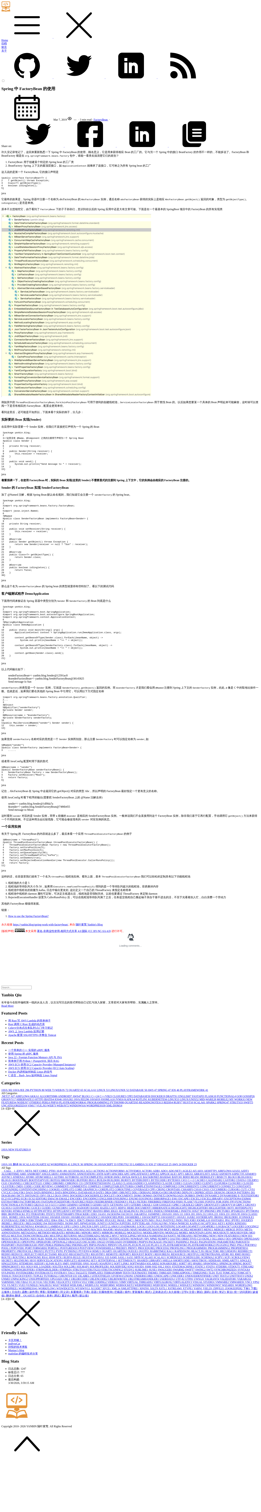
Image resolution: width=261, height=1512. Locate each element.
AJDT (245, 1224)
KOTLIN (142, 1152)
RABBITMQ (158, 1304)
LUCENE (50, 1282)
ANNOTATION (86, 1227)
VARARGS (244, 1332)
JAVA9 (66, 1270)
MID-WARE (208, 1152)
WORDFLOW (243, 1338)
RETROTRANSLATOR (215, 1307)
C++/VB (106, 1149)
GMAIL (147, 1258)
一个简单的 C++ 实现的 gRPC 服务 (29, 1103)
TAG (71, 1326)
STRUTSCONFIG (112, 1322)
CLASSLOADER (133, 1236)
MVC (116, 1288)
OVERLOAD (114, 1295)
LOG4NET (193, 1279)
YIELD (208, 1341)
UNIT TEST (221, 1329)
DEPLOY (188, 1245)
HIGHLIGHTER (198, 1261)
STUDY (129, 1322)
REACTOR (212, 1304)
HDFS (122, 1261)
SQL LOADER (42, 1319)
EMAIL (64, 1251)
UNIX (249, 1329)
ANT (100, 1227)
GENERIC (85, 1258)
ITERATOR (38, 1267)
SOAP (94, 1316)
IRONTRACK (17, 1267)
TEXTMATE (139, 1326)
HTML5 (28, 1264)
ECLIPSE (14, 1251)
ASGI (215, 1227)
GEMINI (73, 1258)
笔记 (223, 1345)
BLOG (86, 1149)
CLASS (117, 1236)
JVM (119, 1152)
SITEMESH (26, 1316)
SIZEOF (40, 1316)
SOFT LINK (122, 1316)
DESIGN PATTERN (238, 1245)
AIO (200, 1224)
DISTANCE (32, 1248)
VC (32, 1335)
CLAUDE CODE (172, 1236)
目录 (215, 1345)
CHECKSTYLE (33, 1236)
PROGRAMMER (197, 1301)
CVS (251, 1242)
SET (94, 1313)
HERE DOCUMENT (139, 1261)
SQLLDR (70, 1319)
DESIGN (220, 1245)
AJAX (236, 1224)
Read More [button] (7, 1059)
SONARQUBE (169, 1316)
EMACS (53, 1251)
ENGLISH (185, 1149)
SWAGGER (165, 1322)
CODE (29, 1239)
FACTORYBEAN (30, 1254)
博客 (43, 1345)
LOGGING (252, 1279)
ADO (164, 1224)
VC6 (39, 1335)
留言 (4, 47)
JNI (186, 1273)
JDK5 (72, 1273)
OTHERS (35, 1155)
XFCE (106, 1341)
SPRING (164, 1143)
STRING (7, 1322)
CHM (47, 1236)
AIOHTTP (211, 1224)
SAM (114, 1310)
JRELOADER (34, 1276)
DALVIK (20, 1245)
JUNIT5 (113, 1276)
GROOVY (8, 1152)
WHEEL (174, 1338)
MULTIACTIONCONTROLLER (30, 1288)
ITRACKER (82, 1267)
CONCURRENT (210, 1239)
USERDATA (168, 1332)
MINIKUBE (73, 1285)
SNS (86, 1316)
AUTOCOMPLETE (92, 1230)
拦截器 (119, 1345)
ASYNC (6, 1230)
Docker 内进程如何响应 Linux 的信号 (30, 1124)
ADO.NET (175, 1224)
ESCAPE (184, 1251)
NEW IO (246, 1288)
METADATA (29, 1285)
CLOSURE (235, 1236)
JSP (76, 1276)
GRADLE (188, 1258)
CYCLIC (7, 1245)
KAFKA (130, 1152)
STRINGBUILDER (47, 1322)
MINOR (87, 1285)
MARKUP (145, 1282)
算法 (230, 1345)
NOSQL (75, 1292)
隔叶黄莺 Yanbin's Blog (89, 977)
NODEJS (23, 1155)
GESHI (97, 1258)
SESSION (84, 1313)
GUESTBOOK (22, 1261)
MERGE (220, 1282)
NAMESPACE (158, 1288)
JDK (54, 1273)
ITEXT (51, 1267)
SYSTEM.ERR (25, 1326)
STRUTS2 (125, 1217)
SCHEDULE (175, 1310)
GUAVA (7, 1261)
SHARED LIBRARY (149, 1313)
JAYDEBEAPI (205, 1270)
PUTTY (50, 1304)
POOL (6, 1301)
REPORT (125, 1307)
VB (18, 1335)
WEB (50, 1143)
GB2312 (39, 1258)
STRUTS (237, 1155)
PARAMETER (226, 1295)
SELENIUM (22, 1313)
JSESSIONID (56, 1276)
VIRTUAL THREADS (140, 1335)
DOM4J (148, 1248)
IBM (107, 1264)
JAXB (191, 1270)
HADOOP (83, 1261)
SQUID (139, 1319)
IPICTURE (224, 1264)
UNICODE (177, 1329)
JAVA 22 (213, 1267)
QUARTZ (76, 1143)
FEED (90, 1254)
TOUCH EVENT (22, 1329)
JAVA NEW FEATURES (16, 1202)
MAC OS (73, 1282)
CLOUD (247, 1236)
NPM (154, 1292)
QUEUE (133, 1304)
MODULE (172, 1285)
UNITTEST (237, 1329)
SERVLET (71, 1313)
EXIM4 (246, 1251)
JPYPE (236, 1273)
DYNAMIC (212, 1248)
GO (240, 1149)
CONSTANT (243, 1239)
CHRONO (72, 1236)
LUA (40, 1282)
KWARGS (42, 1279)
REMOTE (112, 1307)
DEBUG (157, 1245)
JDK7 (81, 1273)
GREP (199, 1258)
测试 (200, 1345)
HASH (95, 1261)
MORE (184, 1285)
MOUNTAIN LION (201, 1285)
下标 (247, 1341)
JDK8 (90, 1273)
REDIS (169, 1155)
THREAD (165, 1326)
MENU (209, 1282)
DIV (43, 1248)
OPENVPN (28, 1295)
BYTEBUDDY (141, 1233)
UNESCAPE (162, 1329)
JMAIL (122, 1273)
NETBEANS (185, 1288)
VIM (32, 1158)
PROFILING (178, 1301)
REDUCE (17, 1307)
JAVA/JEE (21, 1143)
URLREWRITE (118, 1332)
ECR (25, 1251)
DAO (30, 1245)
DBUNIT (125, 1245)
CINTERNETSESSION (98, 1236)
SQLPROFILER (100, 1319)
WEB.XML (77, 1338)
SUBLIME (142, 1322)
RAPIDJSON (182, 1304)
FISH (180, 1254)
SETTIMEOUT (127, 1313)
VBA (25, 1335)
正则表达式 (160, 1345)
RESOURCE (179, 1307)
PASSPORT (9, 1298)
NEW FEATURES (229, 1288)
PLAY (123, 1298)
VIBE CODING (97, 1335)
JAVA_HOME (10, 1270)
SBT (137, 1310)
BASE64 (166, 1230)
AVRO (108, 1230)
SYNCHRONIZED (225, 1322)
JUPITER (125, 1276)
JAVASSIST (168, 1270)
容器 (95, 1345)
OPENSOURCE (11, 1295)
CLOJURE (120, 1149)
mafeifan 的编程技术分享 (23, 1406)
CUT (244, 1242)
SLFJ (59, 1316)
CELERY (253, 1233)
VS (4, 1338)
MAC (62, 1282)
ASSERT (250, 1227)
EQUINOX (146, 1251)
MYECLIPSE (128, 1288)
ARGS (189, 1227)
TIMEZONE (200, 1326)
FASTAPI (198, 1149)
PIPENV (113, 1298)
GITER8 (136, 1258)
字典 (87, 1345)
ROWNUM (34, 1310)
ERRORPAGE (163, 1251)
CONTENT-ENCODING (34, 1242)
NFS (16, 1292)
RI (232, 1307)
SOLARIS (153, 1316)
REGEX (63, 1307)
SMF (66, 1316)
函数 (25, 1345)
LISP (96, 1279)
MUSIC (106, 1288)
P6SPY (144, 1295)
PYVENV (85, 1304)
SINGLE (245, 1313)
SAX (130, 1310)
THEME (153, 1326)
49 (65, 1224)
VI (84, 1335)
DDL (135, 1245)
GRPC (240, 1258)
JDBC (23, 1273)
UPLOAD (56, 1332)
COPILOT (68, 1242)
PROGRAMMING (98, 1155)
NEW (213, 1288)
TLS (219, 1326)
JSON (69, 1276)
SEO (33, 1313)
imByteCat (14, 1396)
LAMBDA (141, 1217)
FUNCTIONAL (226, 1149)
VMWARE (222, 1335)
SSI (155, 1319)
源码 (208, 1345)
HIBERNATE (25, 1152)
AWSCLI (137, 1230)
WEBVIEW (160, 1338)
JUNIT (102, 1276)
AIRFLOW (22, 1149)
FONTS (210, 1254)
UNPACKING (20, 1332)
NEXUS (6, 1292)
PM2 (233, 1298)
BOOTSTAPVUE (39, 1233)
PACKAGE (156, 1295)
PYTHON (37, 1143)
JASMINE (155, 1267)
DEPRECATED (204, 1245)
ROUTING (19, 1310)
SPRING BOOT (242, 1316)
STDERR (222, 1319)
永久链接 (174, 1345)
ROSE (246, 1307)
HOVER (7, 1264)
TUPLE (38, 1329)
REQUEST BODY (143, 1307)
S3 (107, 1310)
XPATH (144, 1341)
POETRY (251, 1298)
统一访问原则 (243, 1345)
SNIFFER (76, 1316)
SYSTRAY (61, 1326)
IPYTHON (252, 1264)
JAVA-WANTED (29, 1270)
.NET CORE (40, 1224)
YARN (198, 1341)
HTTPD (77, 1264)
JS (45, 1276)
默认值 (84, 1348)
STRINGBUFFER (24, 1322)
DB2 (108, 1245)
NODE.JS (51, 1292)
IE (121, 1264)
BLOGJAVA (245, 1230)
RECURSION (229, 1304)
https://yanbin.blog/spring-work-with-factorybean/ (40, 977)
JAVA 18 (190, 1267)
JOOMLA (108, 1152)
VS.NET (12, 1338)
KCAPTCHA (209, 1276)
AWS (153, 1143)
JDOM (100, 1273)
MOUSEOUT (221, 1285)
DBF (115, 1245)
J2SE (94, 1267)
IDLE (115, 1264)
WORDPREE (9, 1341)
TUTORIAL (51, 1329)
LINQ (76, 1279)
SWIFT (248, 1155)
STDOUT (234, 1319)
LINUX (103, 1143)
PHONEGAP (80, 1298)
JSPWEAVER (88, 1276)
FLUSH (199, 1254)
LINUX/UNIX (119, 1143)
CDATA (241, 1233)
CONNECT (228, 1239)
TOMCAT (230, 1326)
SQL (29, 1319)
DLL (51, 1248)
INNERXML (172, 1264)
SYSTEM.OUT (44, 1326)
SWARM (179, 1322)
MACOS (85, 1282)
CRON (161, 1242)
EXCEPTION (232, 1251)
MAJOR (108, 1282)
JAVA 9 (236, 1267)
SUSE (153, 1322)
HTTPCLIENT (62, 1264)
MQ (252, 1285)
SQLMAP (83, 1319)
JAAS (102, 1267)
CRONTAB (173, 1242)
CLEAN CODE (192, 1236)
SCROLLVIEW (240, 1310)
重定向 (67, 1348)
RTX (59, 1310)
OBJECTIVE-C (191, 1292)
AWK (117, 1230)
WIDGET (186, 1338)
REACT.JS (198, 1304)
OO (229, 1292)
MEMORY (197, 1282)
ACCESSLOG (77, 1224)
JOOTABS (218, 1273)
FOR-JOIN (223, 1254)
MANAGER (122, 1282)
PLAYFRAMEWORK (194, 1143)
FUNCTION (243, 1254)
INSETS (186, 1264)
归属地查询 (106, 1345)
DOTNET (159, 1248)
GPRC (177, 1258)
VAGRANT (212, 1332)
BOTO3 (55, 1233)
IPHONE (211, 1264)
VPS (256, 1335)
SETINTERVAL (108, 1313)
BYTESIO (174, 1233)
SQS (130, 1319)
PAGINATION (208, 1295)
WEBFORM (108, 1338)
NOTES (103, 1292)
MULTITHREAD (89, 1288)
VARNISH (8, 1335)
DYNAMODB (229, 1248)
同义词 (65, 1345)
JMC (130, 1273)
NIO (33, 1292)
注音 (192, 1345)
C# (184, 1233)
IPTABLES (238, 1264)
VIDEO (113, 1335)
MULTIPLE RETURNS (64, 1288)
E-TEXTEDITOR (248, 1248)
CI (81, 1236)
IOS (175, 1143)
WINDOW (199, 1338)
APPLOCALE (168, 1227)
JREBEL (7, 1276)
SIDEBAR (215, 1313)
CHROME (58, 1236)
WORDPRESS (96, 1158)
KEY (222, 1276)
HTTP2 (48, 1264)
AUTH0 (59, 1230)
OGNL (207, 1292)
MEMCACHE (180, 1282)
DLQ (58, 1248)
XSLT (154, 1341)
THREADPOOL (182, 1326)
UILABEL (85, 1329)
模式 (149, 1345)
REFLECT (31, 1307)
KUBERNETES (158, 1152)
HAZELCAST (109, 1261)
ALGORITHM (49, 1149)
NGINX (25, 1292)
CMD (20, 1239)
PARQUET (242, 1295)
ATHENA (18, 1230)
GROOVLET (212, 1258)
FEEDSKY (121, 1254)
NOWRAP (137, 1292)
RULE (77, 1310)
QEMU (97, 1304)
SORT (183, 1316)
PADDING (183, 1295)
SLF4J (50, 1316)
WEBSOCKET (125, 1338)
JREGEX (19, 1276)
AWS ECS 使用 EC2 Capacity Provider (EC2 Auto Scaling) (41, 1121)
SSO (168, 1319)
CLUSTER (8, 1239)
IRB (4, 1267)
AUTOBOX (72, 1230)
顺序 (75, 1348)
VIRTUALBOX (163, 1335)
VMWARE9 (237, 1335)
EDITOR (42, 1251)
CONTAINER (10, 1242)
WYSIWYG (83, 1341)
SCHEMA (208, 1310)
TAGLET (81, 1326)
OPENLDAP (251, 1292)
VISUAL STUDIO (204, 1335)
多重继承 (77, 1345)
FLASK (211, 1149)
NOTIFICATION (119, 1292)
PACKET (169, 1295)
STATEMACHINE (183, 1319)
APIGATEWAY (139, 1227)
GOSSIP (249, 1149)
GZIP (73, 1261)
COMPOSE (170, 1239)
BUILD (102, 1233)
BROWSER (69, 1233)
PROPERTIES (239, 1301)
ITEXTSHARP (65, 1267)
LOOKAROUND (26, 1282)
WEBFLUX (92, 1338)
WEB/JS (62, 1143)
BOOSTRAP (20, 1233)
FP (232, 1254)
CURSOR (234, 1242)
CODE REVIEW (43, 1239)
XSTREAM (175, 1341)
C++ (95, 1149)
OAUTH (175, 1292)
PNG (241, 1298)
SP (190, 1316)
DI (253, 1245)
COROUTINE (123, 1242)
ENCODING (91, 1251)
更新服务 (138, 1345)
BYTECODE (159, 1233)
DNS (66, 1248)
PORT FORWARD (36, 1301)
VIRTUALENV (183, 1335)
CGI (4, 1236)
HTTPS (87, 1264)
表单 (50, 1348)
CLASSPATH (152, 1236)
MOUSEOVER (239, 1285)
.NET (6, 1149)
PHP (55, 1155)
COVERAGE (140, 1242)
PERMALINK (63, 1298)
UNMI (6, 1332)
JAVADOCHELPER (112, 1270)
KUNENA (28, 1279)
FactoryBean (101, 119)
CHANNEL (15, 1236)
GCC (55, 1258)
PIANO (102, 1298)
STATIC (200, 1319)
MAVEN (158, 1282)
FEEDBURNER (104, 1254)
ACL (89, 1224)
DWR (200, 1248)
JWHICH (183, 1276)
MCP (168, 1282)
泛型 (185, 1345)
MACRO (97, 1282)
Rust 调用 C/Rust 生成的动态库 (26, 1077)
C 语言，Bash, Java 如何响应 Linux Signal (32, 1128)
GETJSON (117, 1258)
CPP (130, 1149)
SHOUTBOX (199, 1313)
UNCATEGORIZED (14, 1158)
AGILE (187, 1224)
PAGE (194, 1295)
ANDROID (65, 1149)
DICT (20, 1248)
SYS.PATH (8, 1326)
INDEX (159, 1264)
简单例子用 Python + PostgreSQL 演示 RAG (33, 1114)
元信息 (17, 1345)
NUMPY (164, 1292)
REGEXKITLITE (80, 1307)
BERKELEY (208, 1230)
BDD (187, 1230)
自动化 (41, 1348)
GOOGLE (165, 1258)
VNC (249, 1335)
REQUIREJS (163, 1307)
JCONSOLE (246, 1270)
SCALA (90, 1143)
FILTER (142, 1254)
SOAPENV (106, 1316)
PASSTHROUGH (27, 1298)
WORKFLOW (47, 1341)
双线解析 (53, 1345)
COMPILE (95, 1239)
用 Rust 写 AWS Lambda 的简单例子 (29, 1073)
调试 (58, 1348)
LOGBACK (224, 1279)
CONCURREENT (189, 1239)
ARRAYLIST (202, 1227)
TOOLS (6, 1329)
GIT (127, 1258)
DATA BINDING (44, 1245)
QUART (107, 1304)
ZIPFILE (219, 1341)
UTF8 (189, 1332)
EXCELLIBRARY (212, 1251)
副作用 (34, 1345)
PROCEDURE (147, 1301)
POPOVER (18, 1301)
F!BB (15, 1254)
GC (48, 1258)
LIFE (68, 1279)
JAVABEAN (78, 1270)
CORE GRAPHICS (86, 1242)
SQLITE (58, 1319)
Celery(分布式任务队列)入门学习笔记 (30, 1081)
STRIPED (66, 1322)
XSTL (163, 1341)
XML (116, 1341)
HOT (231, 1261)
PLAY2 (133, 1298)
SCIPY (219, 1310)
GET (106, 1258)
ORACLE (164, 1217)
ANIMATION (68, 1227)
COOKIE (55, 1242)
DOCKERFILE (94, 1248)
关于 (4, 50)
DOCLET (110, 1248)
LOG (150, 1279)
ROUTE (6, 1310)
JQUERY (247, 1273)
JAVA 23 (225, 1267)
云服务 (6, 1345)
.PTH (52, 1224)
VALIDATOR (228, 1332)
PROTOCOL (25, 1304)
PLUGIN (223, 1298)
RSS (52, 1310)
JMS (151, 1273)
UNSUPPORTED (39, 1332)
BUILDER (114, 1233)
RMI (238, 1307)
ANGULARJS (50, 1227)
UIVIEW (117, 1329)
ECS (32, 1251)
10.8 (59, 1224)
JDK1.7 (63, 1273)
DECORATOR (172, 1245)
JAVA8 (95, 1152)
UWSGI (199, 1332)
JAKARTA (141, 1267)
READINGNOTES (151, 1155)
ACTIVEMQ (133, 1224)
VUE (22, 1338)
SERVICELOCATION (50, 1313)
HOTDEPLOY (244, 1261)
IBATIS (49, 1152)
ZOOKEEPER (234, 1341)
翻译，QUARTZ (25, 1348)
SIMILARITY (231, 1313)
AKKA (35, 1149)
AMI (23, 1227)
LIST (104, 1279)
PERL (46, 1155)
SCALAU (160, 1310)
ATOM (30, 1230)
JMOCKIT (141, 1273)
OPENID (238, 1292)
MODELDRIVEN (154, 1285)
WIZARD (228, 1338)
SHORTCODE (182, 1313)
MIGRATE (59, 1285)
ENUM (134, 1251)
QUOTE (144, 1304)
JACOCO (127, 1267)
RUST (188, 1155)
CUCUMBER (219, 1242)
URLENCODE (99, 1332)
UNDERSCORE (144, 1329)
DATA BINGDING (66, 1245)
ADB (157, 1224)
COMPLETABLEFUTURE (118, 1239)
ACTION (99, 1224)
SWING (200, 1322)
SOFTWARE (138, 1316)
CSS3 (206, 1242)
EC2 (4, 1251)
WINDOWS (77, 1158)
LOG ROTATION (165, 1279)
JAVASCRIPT (107, 1217)
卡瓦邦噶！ (15, 1393)
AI (13, 1149)
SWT (210, 1322)
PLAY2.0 (145, 1298)
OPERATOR (44, 1295)
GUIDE (47, 1261)
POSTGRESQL (70, 1301)
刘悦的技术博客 (17, 1400)
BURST (126, 1233)
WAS (56, 1338)
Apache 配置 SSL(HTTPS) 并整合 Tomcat (32, 1088)
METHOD (44, 1285)
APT (180, 1227)
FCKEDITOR (63, 1254)
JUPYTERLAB (141, 1276)
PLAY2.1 (157, 1298)
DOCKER (158, 1149)
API (127, 1227)
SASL (122, 1310)
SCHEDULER (192, 1310)
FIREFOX (169, 1254)
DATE (100, 1245)
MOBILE (223, 1152)
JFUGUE (111, 1273)
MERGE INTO (235, 1282)
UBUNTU (66, 1329)
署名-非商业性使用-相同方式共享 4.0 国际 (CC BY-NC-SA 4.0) (74, 984)
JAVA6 (45, 1270)
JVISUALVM (159, 1276)
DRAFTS (172, 1149)
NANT (172, 1288)
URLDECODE (80, 1332)
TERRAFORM (113, 1326)
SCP (227, 1310)
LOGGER (238, 1279)
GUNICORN (60, 1261)
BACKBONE (151, 1230)
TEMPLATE (96, 1326)
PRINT (133, 1301)
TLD (212, 1326)
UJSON (128, 1329)
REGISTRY (98, 1307)
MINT (97, 1285)
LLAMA (113, 1279)
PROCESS (163, 1301)
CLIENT (208, 1236)
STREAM (247, 1319)
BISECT (222, 1230)
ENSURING (121, 1251)
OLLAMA (219, 1292)
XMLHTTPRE (130, 1341)
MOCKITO (135, 1285)
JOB (192, 1273)
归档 (4, 43)
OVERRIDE (131, 1295)
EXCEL (196, 1251)
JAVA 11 (178, 1267)
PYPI (60, 1304)
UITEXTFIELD (101, 1329)
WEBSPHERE (144, 1338)
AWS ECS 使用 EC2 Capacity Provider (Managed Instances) (42, 1117)
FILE (133, 1254)
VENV (76, 1335)
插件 (128, 1345)
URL (67, 1332)
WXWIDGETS (65, 1341)
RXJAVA (99, 1310)
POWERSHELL (106, 1301)
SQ (23, 1319)
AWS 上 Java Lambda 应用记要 (26, 1084)
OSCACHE (89, 1295)
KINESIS (240, 1276)
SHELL (167, 1313)
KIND (230, 1276)
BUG (93, 1233)
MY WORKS (237, 1152)
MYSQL (143, 1288)
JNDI (180, 1273)
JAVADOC (93, 1270)
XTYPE (188, 1341)
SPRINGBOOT (11, 1319)
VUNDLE (32, 1338)
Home (4, 40)
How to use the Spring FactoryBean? (28, 969)
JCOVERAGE (10, 1273)
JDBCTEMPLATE (39, 1273)
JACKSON (114, 1267)
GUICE (36, 1261)
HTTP (39, 1152)
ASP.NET (225, 1227)
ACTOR (147, 1224)
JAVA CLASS (249, 1267)
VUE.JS (41, 1158)
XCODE (96, 1341)
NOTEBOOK (89, 1292)
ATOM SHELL (44, 1230)
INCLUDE (147, 1264)
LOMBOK (8, 1282)
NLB (41, 1292)
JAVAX (181, 1270)
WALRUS (46, 1338)
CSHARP (187, 1242)
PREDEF (122, 1301)
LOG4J (181, 1279)
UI (75, 1329)
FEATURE (79, 1254)
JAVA (7, 1143)
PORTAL (54, 1301)
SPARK (211, 1155)
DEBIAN (145, 1245)
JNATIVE (169, 1273)
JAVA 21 (201, 1267)
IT (28, 1267)
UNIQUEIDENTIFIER (198, 1329)
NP (147, 1292)
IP (202, 1264)
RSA (45, 1310)
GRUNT (250, 1258)
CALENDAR (214, 1233)
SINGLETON (10, 1316)
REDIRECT (245, 1304)
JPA (228, 1273)
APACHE (117, 1227)
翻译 (18, 1217)
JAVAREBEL (133, 1270)
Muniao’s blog (16, 1403)
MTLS (6, 1288)
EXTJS (6, 1254)
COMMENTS (79, 1239)
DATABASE (139, 1143)
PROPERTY (9, 1304)
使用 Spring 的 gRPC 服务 (23, 1106)
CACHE (200, 1233)
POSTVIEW (88, 1301)
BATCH (177, 1230)
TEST (127, 1326)
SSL (161, 1319)
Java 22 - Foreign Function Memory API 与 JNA (35, 1110)
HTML (18, 1264)
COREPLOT (106, 1242)
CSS (198, 1242)
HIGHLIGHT (179, 1261)
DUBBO (190, 1248)
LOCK (142, 1279)
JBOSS (219, 1270)
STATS (211, 1319)
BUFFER (83, 1233)
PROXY (39, 1304)
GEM (63, 1258)
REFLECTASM (48, 1307)
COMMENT (62, 1239)
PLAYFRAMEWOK (175, 1298)
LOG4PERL (208, 1279)
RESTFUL (194, 1307)
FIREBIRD (155, 1254)
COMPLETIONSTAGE (148, 1239)
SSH (148, 1319)
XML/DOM (114, 1158)
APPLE (154, 1227)
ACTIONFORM (115, 1224)
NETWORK (201, 1288)
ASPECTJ (238, 1227)
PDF (41, 1298)
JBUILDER (231, 1270)
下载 (254, 1341)
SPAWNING (211, 1316)
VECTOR (49, 1335)
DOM (138, 1248)
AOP (107, 1227)
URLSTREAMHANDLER (144, 1332)
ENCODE (76, 1251)
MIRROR (108, 1285)
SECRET (7, 1313)
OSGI (101, 1295)
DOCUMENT (125, 1248)
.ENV (20, 1224)
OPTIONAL (60, 1295)
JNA (158, 1273)
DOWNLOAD (175, 1248)
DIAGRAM (8, 1248)
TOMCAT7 (244, 1326)
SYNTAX (244, 1322)
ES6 (175, 1251)
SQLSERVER (118, 1319)
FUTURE (27, 1258)
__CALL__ (8, 1224)
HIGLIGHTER (218, 1261)
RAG (170, 1304)
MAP (134, 1282)
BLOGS (6, 1233)
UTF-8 (180, 1332)
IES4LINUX (132, 1264)
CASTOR (229, 1233)
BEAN (195, 1230)
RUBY (178, 1155)
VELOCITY (64, 1335)
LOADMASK (128, 1279)
